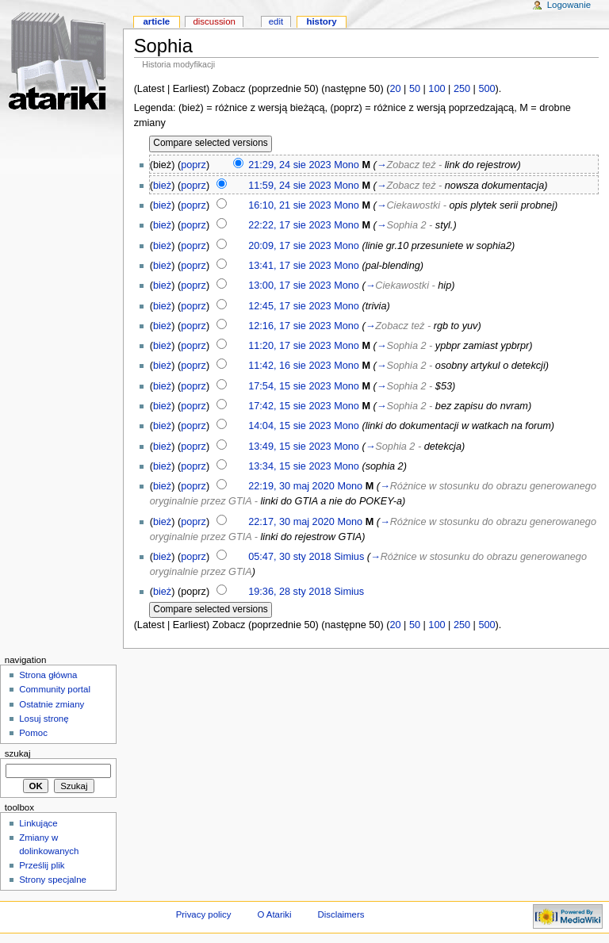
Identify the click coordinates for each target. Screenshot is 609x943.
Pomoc (33, 733)
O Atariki (274, 914)
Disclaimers (340, 914)
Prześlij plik (41, 865)
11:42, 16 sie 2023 (289, 365)
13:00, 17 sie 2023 (289, 285)
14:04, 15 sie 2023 (289, 425)
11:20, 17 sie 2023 (289, 345)
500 (486, 88)
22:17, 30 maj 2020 (291, 521)
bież (162, 185)
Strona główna (48, 675)
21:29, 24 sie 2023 (289, 165)
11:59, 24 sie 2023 (289, 185)
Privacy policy (204, 914)
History (321, 21)
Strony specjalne (52, 879)
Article (156, 21)
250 (462, 88)
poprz (193, 165)
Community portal (54, 689)
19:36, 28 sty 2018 (289, 591)
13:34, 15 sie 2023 (289, 466)
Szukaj (18, 753)
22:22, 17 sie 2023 (289, 225)
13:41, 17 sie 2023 (289, 265)
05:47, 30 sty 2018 (289, 556)
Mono (346, 165)
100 (436, 88)
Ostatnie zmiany (51, 704)
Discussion (214, 21)
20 (394, 88)
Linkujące (38, 823)
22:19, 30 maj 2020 (291, 486)
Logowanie (569, 5)
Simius (349, 556)
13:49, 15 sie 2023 (289, 446)
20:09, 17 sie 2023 (289, 245)
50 (414, 88)
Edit (276, 21)
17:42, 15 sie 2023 (289, 406)
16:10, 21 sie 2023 (289, 205)
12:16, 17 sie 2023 (289, 326)
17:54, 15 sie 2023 (289, 386)
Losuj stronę (43, 718)
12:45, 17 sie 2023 (289, 306)
